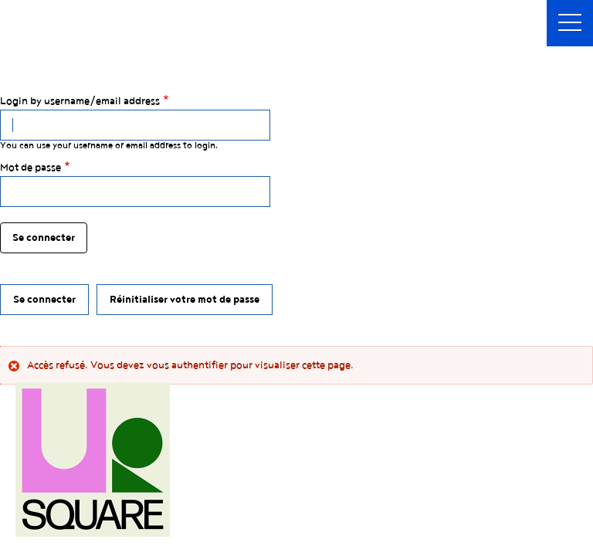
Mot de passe (30, 167)
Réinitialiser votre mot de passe (184, 299)
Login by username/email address (80, 101)
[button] (569, 23)
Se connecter (44, 299)
